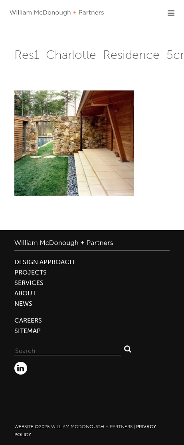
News (23, 303)
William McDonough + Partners (57, 13)
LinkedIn (20, 368)
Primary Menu (171, 13)
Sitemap (27, 331)
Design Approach (44, 262)
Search (127, 349)
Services (29, 283)
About (25, 293)
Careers (28, 320)
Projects (30, 272)
